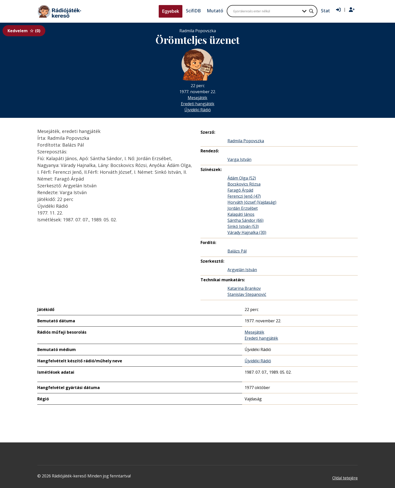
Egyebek (170, 11)
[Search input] (266, 11)
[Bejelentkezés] (338, 10)
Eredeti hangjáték (197, 104)
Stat (325, 11)
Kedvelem (24, 31)
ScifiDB (193, 11)
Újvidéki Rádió (197, 110)
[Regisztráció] (351, 10)
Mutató (215, 11)
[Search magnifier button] (311, 11)
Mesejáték (197, 97)
